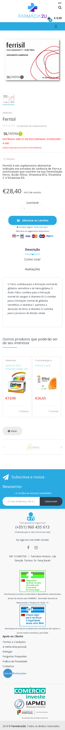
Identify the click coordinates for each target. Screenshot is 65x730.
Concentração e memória (43, 361)
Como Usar (32, 259)
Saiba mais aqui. (41, 227)
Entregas (7, 651)
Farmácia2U (18, 726)
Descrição (32, 249)
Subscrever (51, 501)
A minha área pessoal (14, 646)
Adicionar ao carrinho (34, 220)
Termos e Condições (14, 642)
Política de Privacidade (15, 661)
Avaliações (32, 269)
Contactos (8, 666)
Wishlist (10, 159)
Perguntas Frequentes (15, 656)
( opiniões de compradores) (32, 125)
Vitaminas (7, 112)
